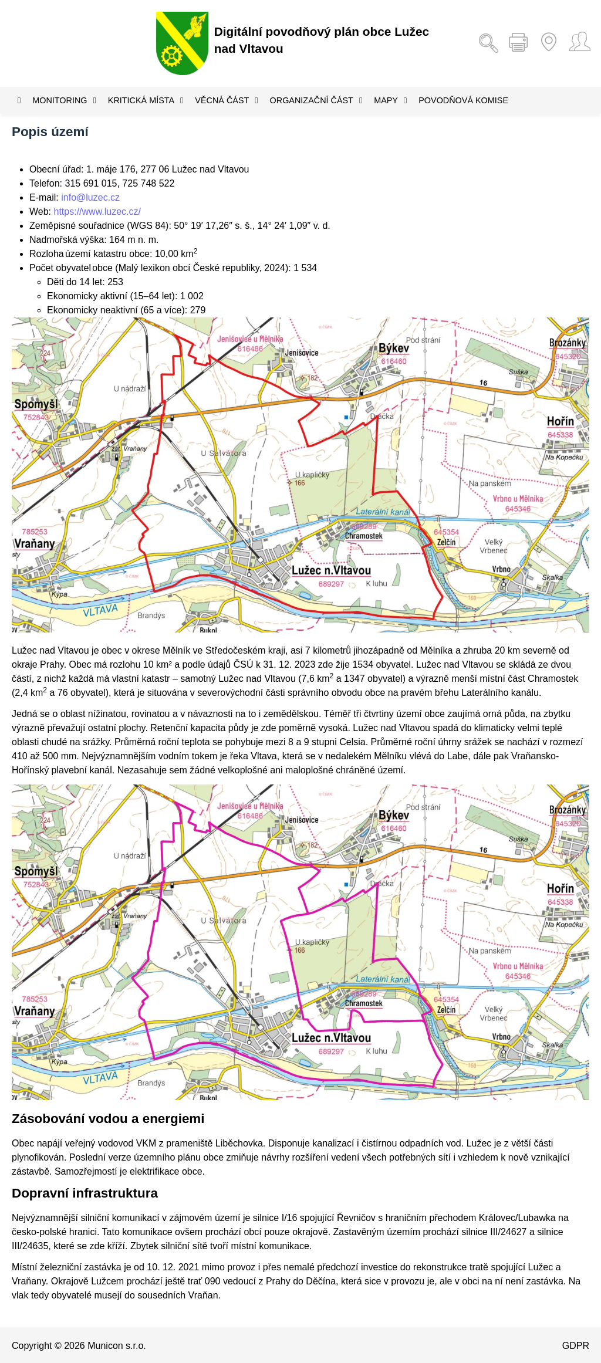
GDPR (575, 1346)
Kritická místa (146, 100)
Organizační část (316, 100)
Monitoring (64, 100)
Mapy (390, 100)
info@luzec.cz (90, 197)
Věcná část (226, 100)
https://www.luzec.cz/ (97, 212)
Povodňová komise (463, 100)
